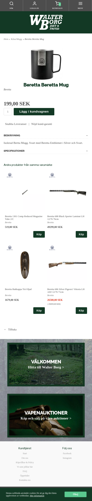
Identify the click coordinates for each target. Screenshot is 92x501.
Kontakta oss (25, 480)
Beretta (7, 89)
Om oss (25, 458)
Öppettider (24, 475)
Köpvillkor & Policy (25, 462)
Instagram (67, 458)
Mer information (37, 495)
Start (25, 453)
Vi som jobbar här (25, 467)
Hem (6, 39)
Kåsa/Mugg (16, 39)
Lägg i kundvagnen (34, 111)
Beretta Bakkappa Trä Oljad (18, 289)
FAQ (25, 471)
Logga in (34, 8)
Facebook (67, 453)
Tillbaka (10, 329)
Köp (39, 234)
